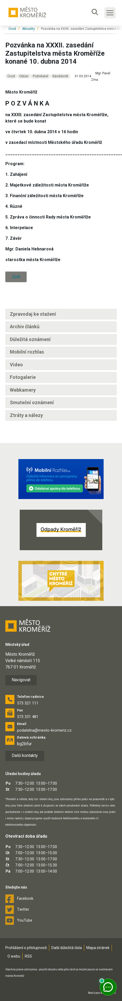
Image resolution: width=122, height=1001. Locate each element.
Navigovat (21, 679)
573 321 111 (27, 703)
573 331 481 (27, 716)
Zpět (16, 276)
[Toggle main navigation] (110, 12)
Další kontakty (25, 755)
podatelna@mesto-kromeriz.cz (44, 730)
